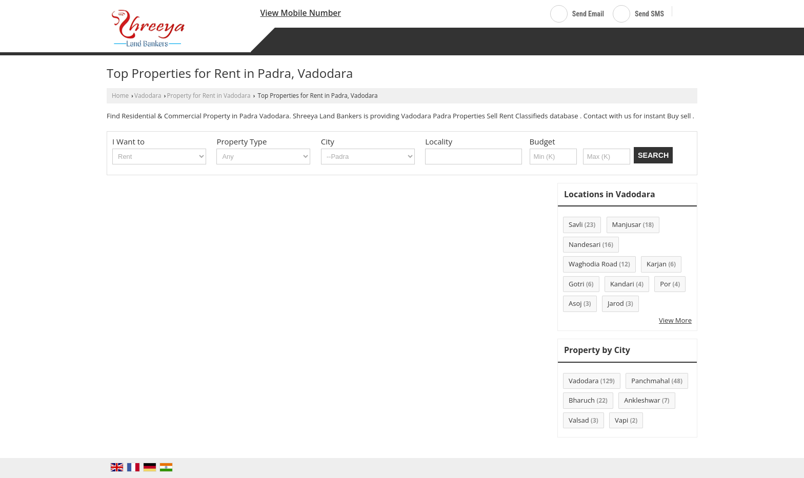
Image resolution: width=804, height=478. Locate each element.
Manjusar (626, 224)
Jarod (616, 303)
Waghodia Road (593, 263)
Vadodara (148, 95)
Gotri (577, 283)
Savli (575, 224)
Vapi (621, 420)
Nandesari (584, 244)
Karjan (657, 263)
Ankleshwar (642, 400)
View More (675, 320)
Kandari (622, 283)
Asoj (575, 303)
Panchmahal (650, 380)
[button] (300, 12)
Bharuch (582, 400)
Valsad (579, 420)
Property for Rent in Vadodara (209, 95)
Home (120, 95)
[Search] (683, 12)
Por (665, 283)
